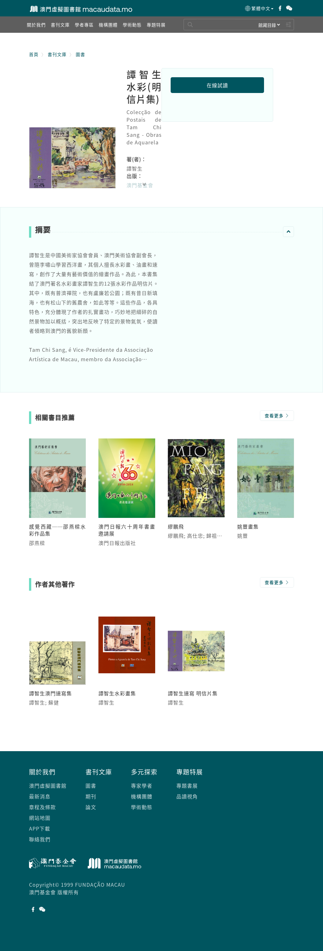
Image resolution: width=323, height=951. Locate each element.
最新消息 (39, 796)
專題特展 (189, 771)
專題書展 (187, 785)
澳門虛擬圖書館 (48, 785)
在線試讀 (217, 85)
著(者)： (136, 159)
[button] (36, 24)
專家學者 (141, 785)
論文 (90, 807)
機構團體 (141, 796)
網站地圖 (39, 817)
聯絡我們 (39, 839)
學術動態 (141, 807)
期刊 (90, 796)
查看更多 (277, 415)
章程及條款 (42, 807)
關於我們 (42, 771)
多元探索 (144, 771)
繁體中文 (258, 8)
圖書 (80, 54)
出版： (134, 176)
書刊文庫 (57, 54)
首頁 (33, 54)
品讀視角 (187, 796)
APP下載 (39, 828)
